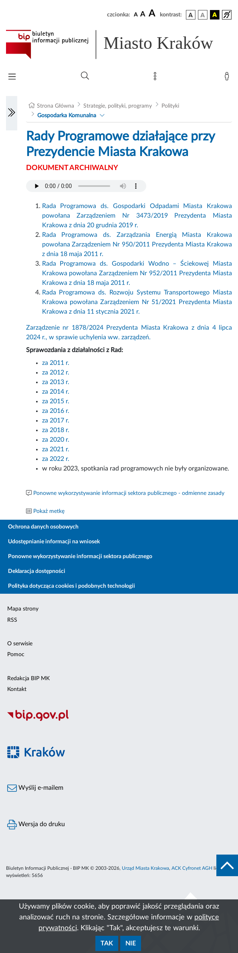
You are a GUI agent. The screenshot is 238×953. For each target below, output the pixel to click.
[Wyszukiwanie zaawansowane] (85, 76)
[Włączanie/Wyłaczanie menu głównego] (12, 77)
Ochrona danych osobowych (43, 527)
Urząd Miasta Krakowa (145, 868)
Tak (107, 943)
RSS (12, 620)
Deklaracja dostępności (36, 571)
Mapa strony (22, 609)
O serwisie (19, 644)
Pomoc (15, 654)
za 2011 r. (55, 363)
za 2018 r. (55, 430)
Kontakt (16, 689)
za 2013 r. (55, 382)
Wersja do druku (36, 824)
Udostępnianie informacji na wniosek (54, 542)
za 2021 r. (55, 449)
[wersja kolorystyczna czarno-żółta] (215, 15)
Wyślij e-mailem (35, 788)
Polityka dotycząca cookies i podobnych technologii (71, 586)
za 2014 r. (55, 391)
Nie (130, 943)
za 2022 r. (56, 459)
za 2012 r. (55, 372)
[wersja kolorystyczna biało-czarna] (203, 15)
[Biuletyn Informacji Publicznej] (119, 720)
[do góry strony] (227, 865)
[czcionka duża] (153, 13)
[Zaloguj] (228, 78)
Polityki (170, 106)
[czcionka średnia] (142, 14)
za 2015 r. (55, 401)
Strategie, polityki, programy (117, 106)
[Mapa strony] (156, 78)
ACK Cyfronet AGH (191, 868)
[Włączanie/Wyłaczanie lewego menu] (11, 113)
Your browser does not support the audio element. (86, 186)
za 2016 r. (55, 411)
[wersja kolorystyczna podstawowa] (191, 15)
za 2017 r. (55, 420)
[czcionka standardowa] (136, 14)
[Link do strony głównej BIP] (119, 44)
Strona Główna (55, 106)
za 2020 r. (55, 439)
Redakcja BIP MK (28, 678)
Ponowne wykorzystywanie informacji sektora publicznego (80, 556)
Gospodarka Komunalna (66, 115)
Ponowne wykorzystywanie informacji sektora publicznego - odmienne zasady (128, 493)
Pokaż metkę (49, 511)
